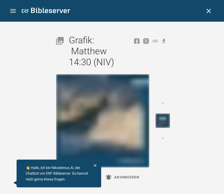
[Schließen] (209, 11)
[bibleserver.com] (46, 11)
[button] (13, 11)
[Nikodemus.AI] (11, 182)
